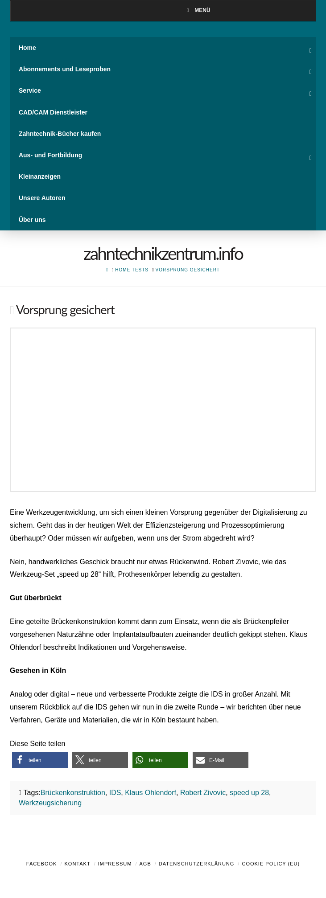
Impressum (115, 863)
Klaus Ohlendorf (150, 792)
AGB (145, 863)
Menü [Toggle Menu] (197, 10)
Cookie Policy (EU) (271, 863)
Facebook (41, 863)
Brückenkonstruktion (73, 792)
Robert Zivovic (203, 792)
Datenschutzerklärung (197, 863)
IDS (115, 792)
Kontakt (78, 863)
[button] (40, 760)
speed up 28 (249, 792)
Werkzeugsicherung (50, 803)
